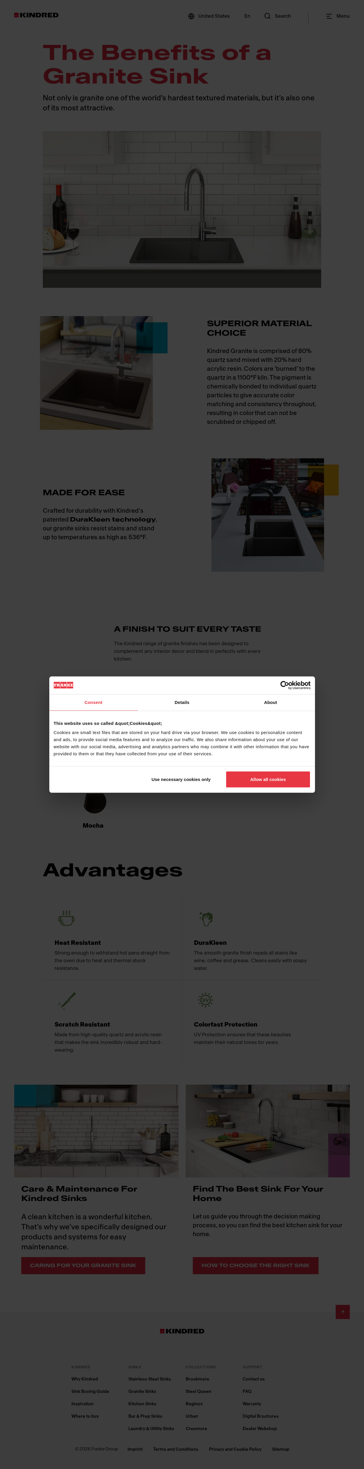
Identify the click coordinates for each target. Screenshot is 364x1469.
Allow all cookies (268, 779)
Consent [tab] (93, 702)
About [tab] (270, 702)
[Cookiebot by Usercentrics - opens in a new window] (285, 685)
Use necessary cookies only (180, 779)
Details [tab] (182, 702)
